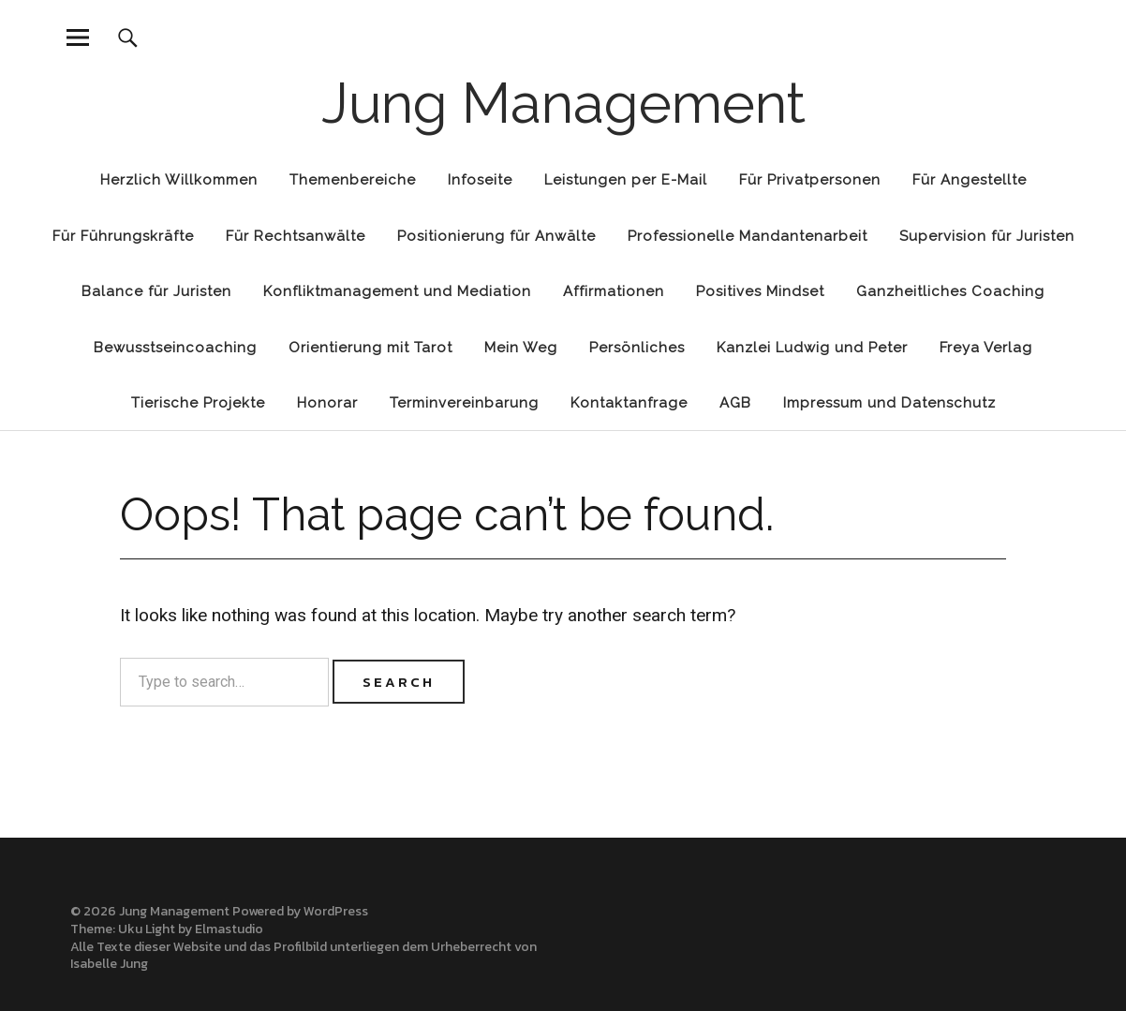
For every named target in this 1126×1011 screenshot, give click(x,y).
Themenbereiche (352, 179)
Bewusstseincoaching (175, 347)
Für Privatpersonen (810, 179)
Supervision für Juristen (986, 236)
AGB (735, 402)
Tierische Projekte (198, 402)
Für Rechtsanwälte (295, 236)
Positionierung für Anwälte (496, 236)
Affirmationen (613, 291)
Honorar (327, 402)
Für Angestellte (969, 179)
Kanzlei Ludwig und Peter (812, 347)
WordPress (336, 911)
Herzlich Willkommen (179, 179)
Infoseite (480, 179)
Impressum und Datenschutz (889, 402)
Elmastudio (229, 929)
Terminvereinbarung (464, 402)
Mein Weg (520, 347)
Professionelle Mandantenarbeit (747, 236)
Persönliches (637, 347)
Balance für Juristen (156, 291)
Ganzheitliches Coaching (950, 291)
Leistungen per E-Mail (625, 179)
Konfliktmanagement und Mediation (397, 291)
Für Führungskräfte (123, 236)
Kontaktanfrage (629, 402)
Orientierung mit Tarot (370, 347)
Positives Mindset (760, 291)
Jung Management (563, 103)
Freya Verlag (986, 347)
